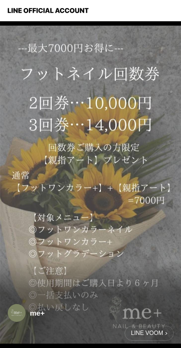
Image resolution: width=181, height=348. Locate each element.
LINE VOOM (147, 333)
